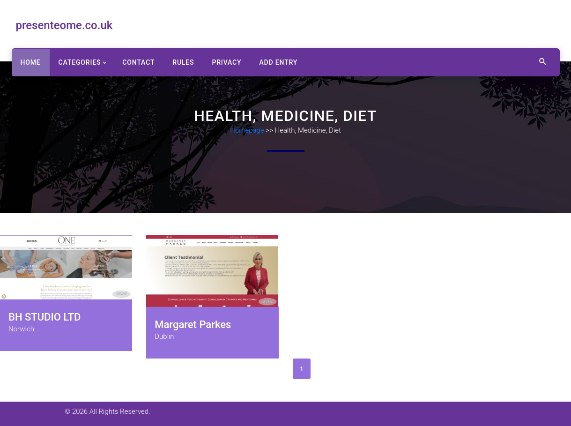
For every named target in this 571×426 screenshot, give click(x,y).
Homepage (247, 130)
